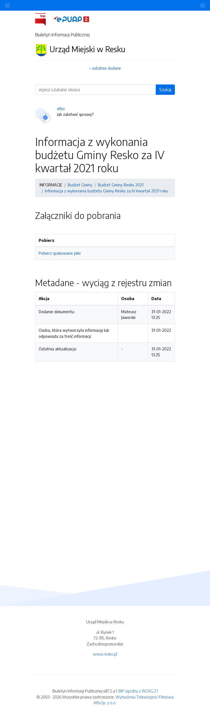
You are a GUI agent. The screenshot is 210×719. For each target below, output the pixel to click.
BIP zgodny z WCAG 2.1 (138, 690)
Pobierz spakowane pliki (60, 253)
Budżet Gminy (80, 184)
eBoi (61, 108)
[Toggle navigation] (203, 5)
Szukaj (165, 89)
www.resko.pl (105, 653)
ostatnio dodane (106, 68)
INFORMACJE (50, 184)
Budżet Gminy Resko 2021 (120, 184)
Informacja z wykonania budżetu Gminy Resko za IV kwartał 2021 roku (106, 190)
